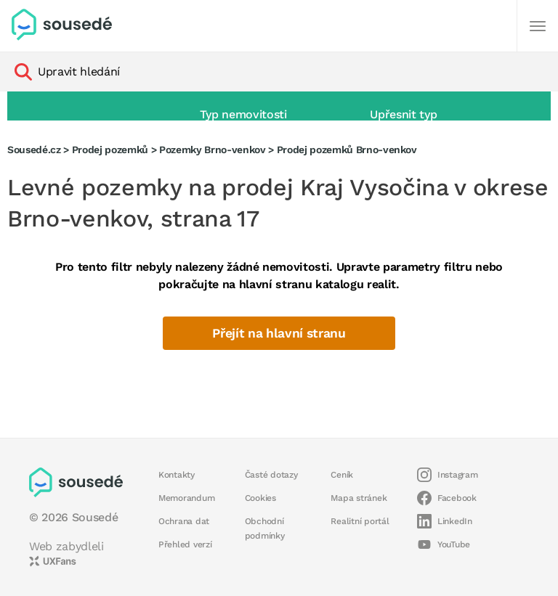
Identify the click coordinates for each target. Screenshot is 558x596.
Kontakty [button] (176, 475)
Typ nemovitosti (243, 114)
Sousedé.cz (34, 149)
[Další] (537, 26)
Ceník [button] (342, 475)
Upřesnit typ (403, 114)
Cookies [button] (260, 498)
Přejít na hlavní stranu (278, 333)
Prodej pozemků (110, 149)
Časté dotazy (271, 475)
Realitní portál (360, 521)
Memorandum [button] (186, 498)
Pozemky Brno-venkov (212, 149)
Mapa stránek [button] (359, 498)
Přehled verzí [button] (185, 544)
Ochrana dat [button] (183, 521)
